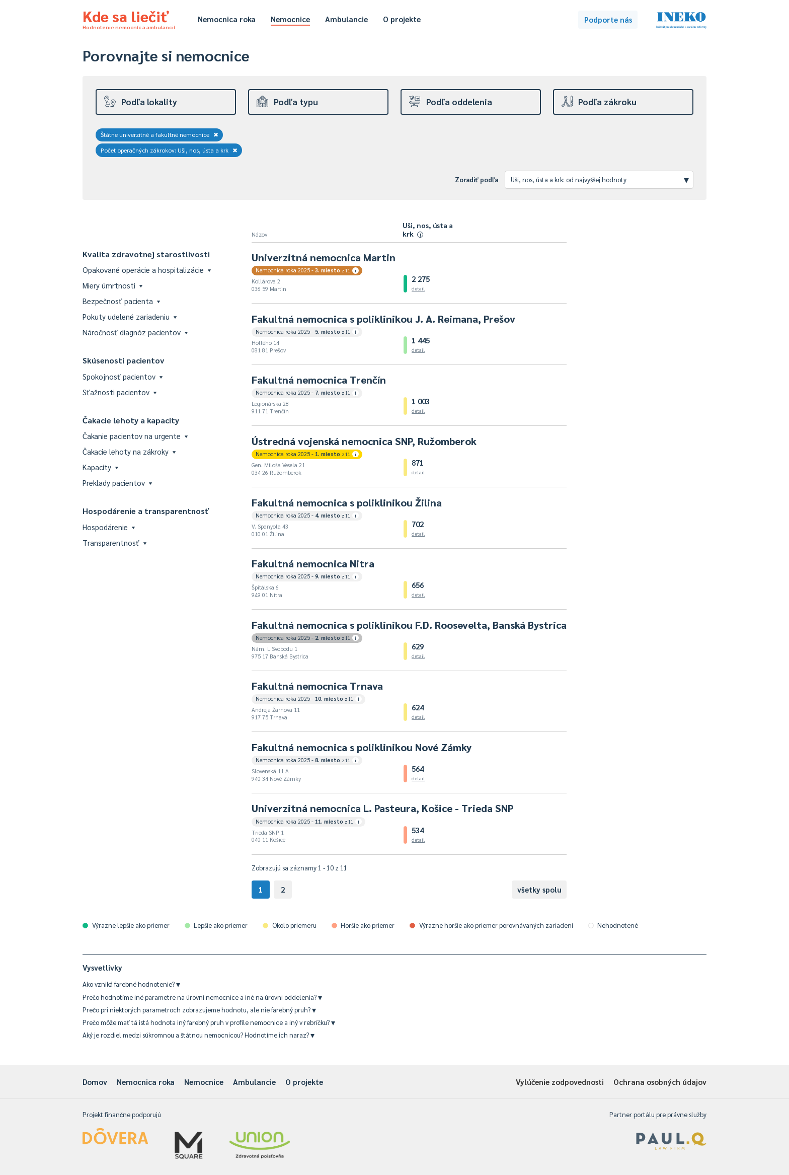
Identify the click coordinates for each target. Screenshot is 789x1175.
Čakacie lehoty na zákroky (129, 451)
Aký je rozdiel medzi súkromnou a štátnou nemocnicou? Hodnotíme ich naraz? (198, 1035)
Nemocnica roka (227, 19)
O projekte (402, 19)
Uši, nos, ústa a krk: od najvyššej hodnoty (600, 179)
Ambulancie (346, 19)
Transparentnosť (114, 542)
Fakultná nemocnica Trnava (317, 685)
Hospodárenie (109, 527)
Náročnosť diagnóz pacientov (135, 332)
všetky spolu (539, 889)
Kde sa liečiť (129, 18)
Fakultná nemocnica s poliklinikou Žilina (347, 502)
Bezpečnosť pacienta (121, 301)
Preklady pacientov (117, 482)
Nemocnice (290, 19)
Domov (95, 1081)
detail (418, 288)
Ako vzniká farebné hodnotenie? (131, 984)
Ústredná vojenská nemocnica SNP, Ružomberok (364, 441)
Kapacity (100, 467)
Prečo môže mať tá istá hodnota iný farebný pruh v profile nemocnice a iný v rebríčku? (209, 1022)
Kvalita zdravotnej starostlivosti (146, 254)
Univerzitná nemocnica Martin (324, 257)
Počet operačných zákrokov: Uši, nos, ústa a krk (169, 150)
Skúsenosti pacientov (124, 360)
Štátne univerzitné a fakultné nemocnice (159, 134)
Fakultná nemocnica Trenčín (319, 379)
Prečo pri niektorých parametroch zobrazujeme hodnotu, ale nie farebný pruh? (199, 1009)
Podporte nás (608, 19)
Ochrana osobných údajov (659, 1081)
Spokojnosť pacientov (123, 376)
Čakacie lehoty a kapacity (131, 420)
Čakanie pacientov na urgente (135, 435)
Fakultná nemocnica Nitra (313, 563)
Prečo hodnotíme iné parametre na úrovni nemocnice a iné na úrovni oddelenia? (202, 997)
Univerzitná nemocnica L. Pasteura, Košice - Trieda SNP (382, 808)
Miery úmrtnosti (112, 285)
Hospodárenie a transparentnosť (146, 510)
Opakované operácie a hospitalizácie (147, 269)
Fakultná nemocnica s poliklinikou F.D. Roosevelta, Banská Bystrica (409, 624)
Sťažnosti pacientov (119, 392)
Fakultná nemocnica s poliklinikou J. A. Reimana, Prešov (383, 318)
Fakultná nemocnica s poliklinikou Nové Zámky (361, 747)
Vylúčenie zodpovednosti (560, 1081)
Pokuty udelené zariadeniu (130, 316)
